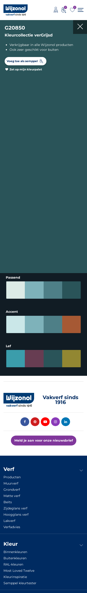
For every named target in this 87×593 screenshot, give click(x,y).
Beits (7, 502)
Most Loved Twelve (18, 571)
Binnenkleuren (15, 552)
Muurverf (10, 483)
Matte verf (11, 496)
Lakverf (9, 521)
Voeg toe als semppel (22, 61)
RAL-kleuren (13, 564)
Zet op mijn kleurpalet (26, 69)
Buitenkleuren (14, 558)
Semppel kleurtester (19, 583)
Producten (12, 477)
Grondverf (11, 490)
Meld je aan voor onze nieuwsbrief (43, 440)
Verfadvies (11, 527)
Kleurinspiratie (15, 577)
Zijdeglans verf (15, 508)
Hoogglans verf (16, 514)
